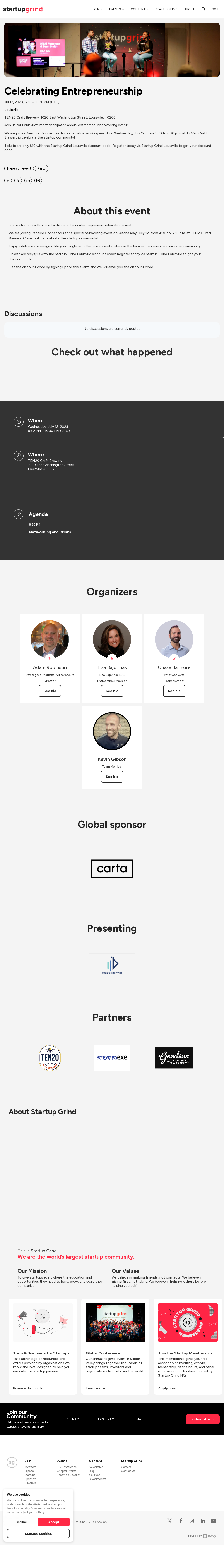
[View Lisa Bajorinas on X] (112, 659)
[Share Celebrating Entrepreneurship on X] (18, 180)
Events (115, 9)
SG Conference (67, 1467)
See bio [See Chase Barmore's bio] (174, 691)
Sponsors (30, 1479)
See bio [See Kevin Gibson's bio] (112, 777)
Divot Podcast (97, 1479)
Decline (21, 1522)
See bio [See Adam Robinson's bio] (50, 691)
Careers (126, 1467)
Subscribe (200, 1419)
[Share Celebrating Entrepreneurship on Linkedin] (28, 180)
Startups (30, 1474)
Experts (29, 1471)
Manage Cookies (38, 1533)
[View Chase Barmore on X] (174, 659)
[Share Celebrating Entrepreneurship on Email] (38, 180)
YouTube (94, 1474)
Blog (92, 1471)
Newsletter (96, 1467)
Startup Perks (166, 9)
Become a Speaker (68, 1474)
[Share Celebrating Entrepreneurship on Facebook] (8, 180)
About (190, 9)
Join (96, 9)
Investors (30, 1467)
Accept (54, 1522)
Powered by (202, 1536)
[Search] (203, 9)
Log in (215, 9)
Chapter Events (66, 1471)
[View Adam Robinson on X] (50, 659)
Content (138, 9)
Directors (30, 1483)
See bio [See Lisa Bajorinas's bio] (112, 691)
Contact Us (128, 1471)
